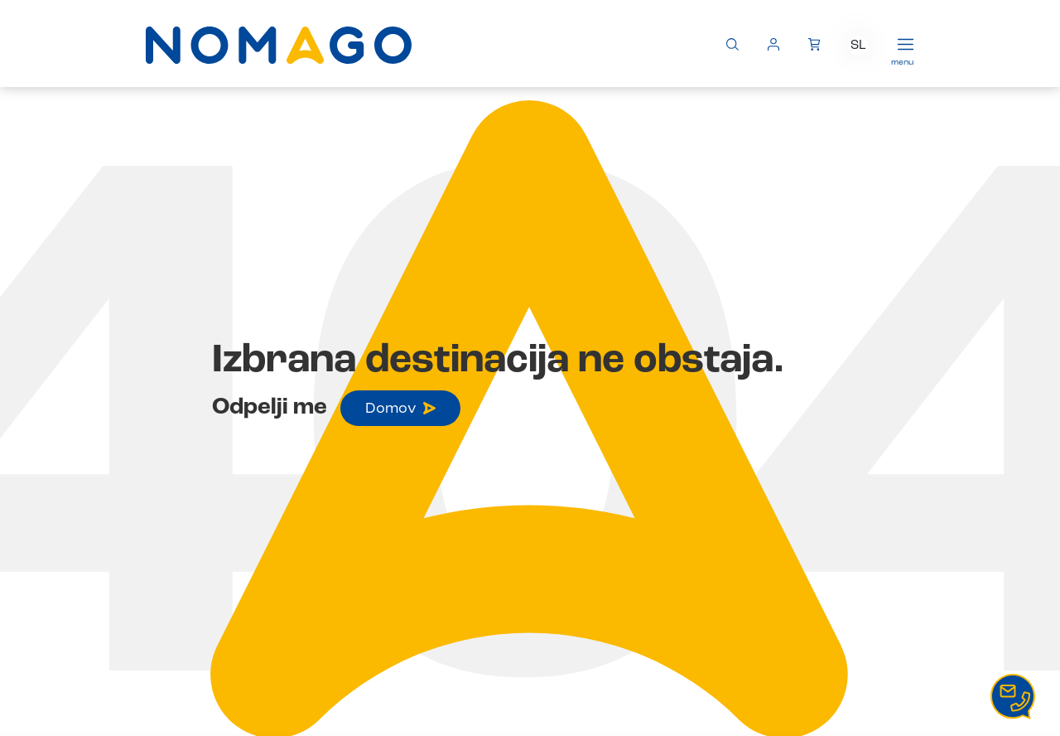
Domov (400, 408)
